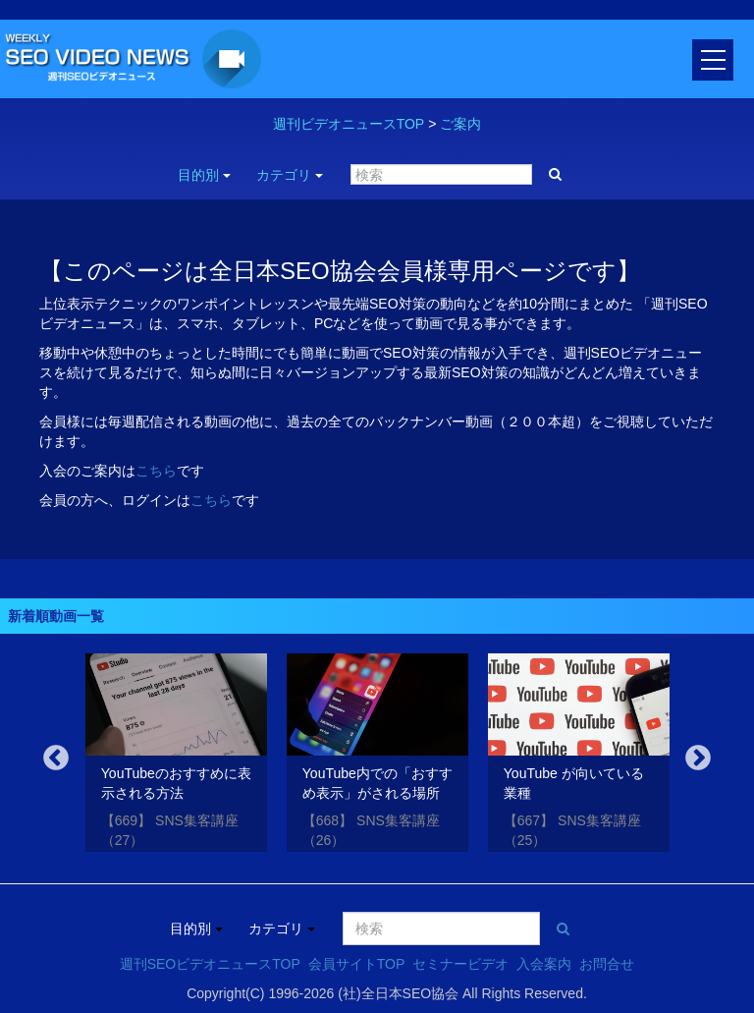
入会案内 (543, 964)
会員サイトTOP (356, 964)
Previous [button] (56, 758)
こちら (156, 470)
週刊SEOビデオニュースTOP (210, 964)
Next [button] (698, 758)
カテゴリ (289, 175)
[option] (176, 756)
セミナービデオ (460, 964)
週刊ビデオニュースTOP (349, 124)
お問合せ (606, 964)
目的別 (204, 175)
